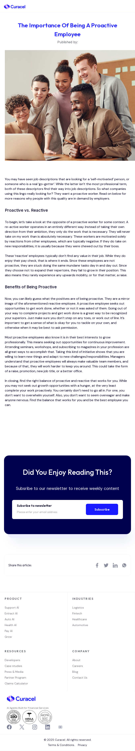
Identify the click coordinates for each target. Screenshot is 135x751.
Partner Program (15, 677)
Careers (77, 666)
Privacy (82, 745)
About (76, 660)
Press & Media (14, 672)
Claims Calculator (16, 683)
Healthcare (79, 619)
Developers (12, 660)
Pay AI (8, 631)
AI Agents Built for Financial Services (28, 708)
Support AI (12, 607)
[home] (14, 6)
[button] (129, 6)
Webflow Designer (69, 742)
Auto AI (9, 619)
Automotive (80, 625)
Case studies (13, 666)
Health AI (10, 625)
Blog (75, 672)
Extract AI (11, 613)
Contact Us (79, 677)
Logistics (78, 607)
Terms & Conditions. (61, 745)
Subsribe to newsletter (34, 506)
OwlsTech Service (68, 750)
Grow (8, 637)
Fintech (77, 613)
